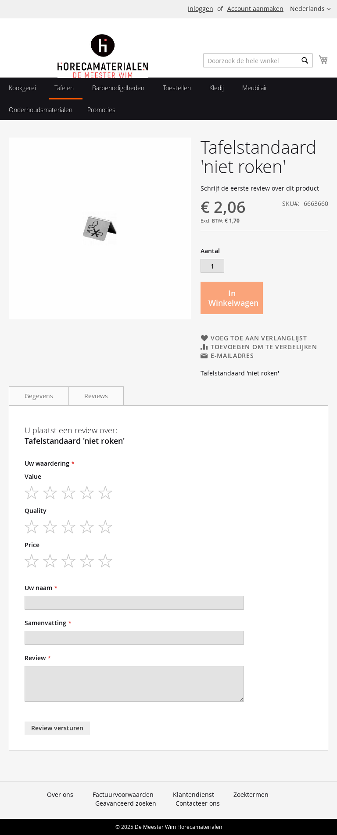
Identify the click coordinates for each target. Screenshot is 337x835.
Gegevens (39, 396)
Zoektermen (251, 794)
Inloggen (200, 8)
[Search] (304, 60)
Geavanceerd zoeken (125, 803)
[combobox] (258, 60)
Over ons (60, 794)
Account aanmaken (255, 8)
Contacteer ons (198, 803)
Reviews (96, 396)
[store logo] (102, 75)
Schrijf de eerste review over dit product (260, 188)
